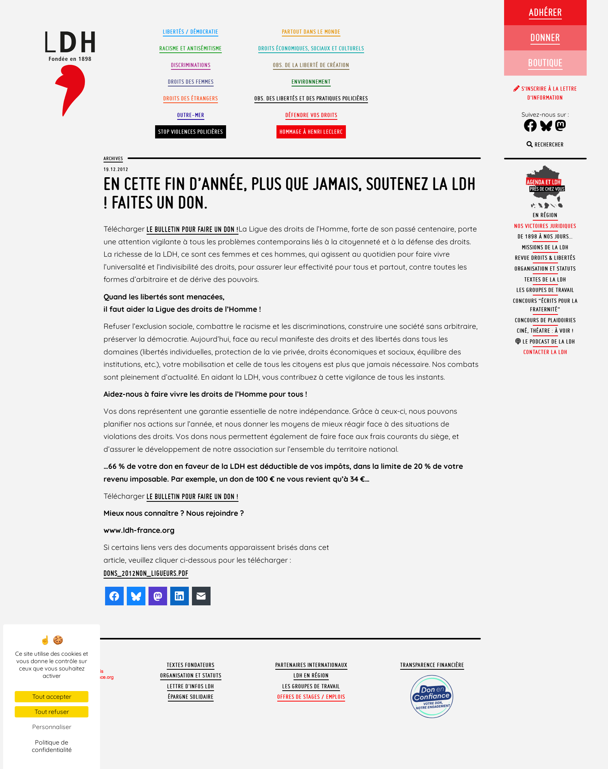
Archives (113, 158)
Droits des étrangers (190, 98)
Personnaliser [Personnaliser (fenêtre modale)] (51, 727)
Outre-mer (190, 115)
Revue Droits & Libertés (545, 257)
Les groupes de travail (311, 686)
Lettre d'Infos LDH (190, 686)
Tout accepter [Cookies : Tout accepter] (51, 696)
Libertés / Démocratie (190, 31)
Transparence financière (432, 665)
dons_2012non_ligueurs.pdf (146, 573)
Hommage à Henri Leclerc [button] (311, 131)
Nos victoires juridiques (545, 226)
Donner (545, 37)
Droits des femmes (191, 81)
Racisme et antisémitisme (190, 48)
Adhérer (545, 12)
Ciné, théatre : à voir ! (545, 330)
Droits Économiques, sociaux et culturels (311, 48)
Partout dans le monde (311, 31)
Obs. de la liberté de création (311, 65)
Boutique (545, 63)
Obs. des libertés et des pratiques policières (311, 98)
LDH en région (311, 675)
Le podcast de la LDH (545, 341)
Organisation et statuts (190, 675)
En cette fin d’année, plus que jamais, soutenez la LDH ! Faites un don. (290, 193)
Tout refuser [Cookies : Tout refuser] (52, 711)
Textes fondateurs (190, 665)
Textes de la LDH (545, 279)
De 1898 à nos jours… (545, 236)
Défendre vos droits (311, 115)
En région (545, 215)
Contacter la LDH (545, 352)
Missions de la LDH (545, 247)
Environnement (311, 81)
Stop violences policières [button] (190, 131)
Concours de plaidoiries (545, 320)
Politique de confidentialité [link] (52, 745)
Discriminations (191, 65)
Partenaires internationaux (311, 665)
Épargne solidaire (191, 696)
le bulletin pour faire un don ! (192, 229)
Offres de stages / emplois (311, 696)
